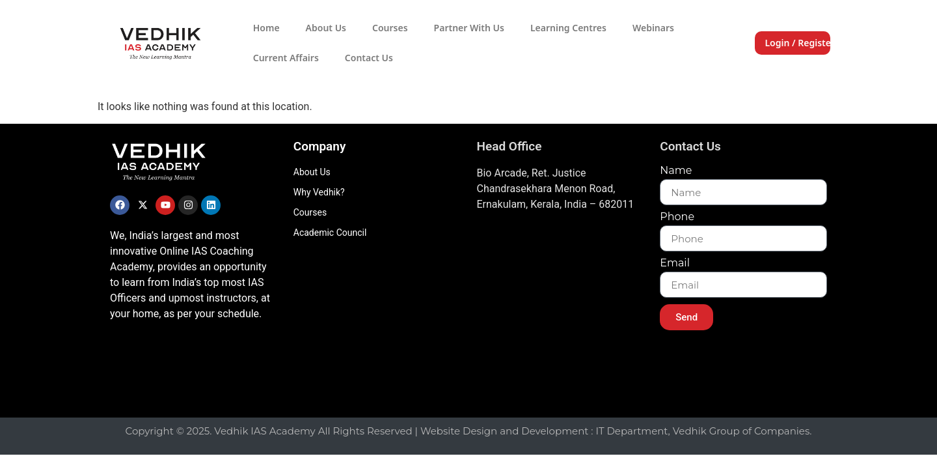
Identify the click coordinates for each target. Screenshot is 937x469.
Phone (677, 217)
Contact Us (369, 57)
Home (266, 27)
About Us (326, 27)
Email (675, 263)
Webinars (653, 27)
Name (676, 171)
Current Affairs (286, 57)
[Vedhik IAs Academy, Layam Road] (560, 311)
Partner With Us (469, 27)
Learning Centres (568, 27)
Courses (390, 27)
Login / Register (800, 42)
